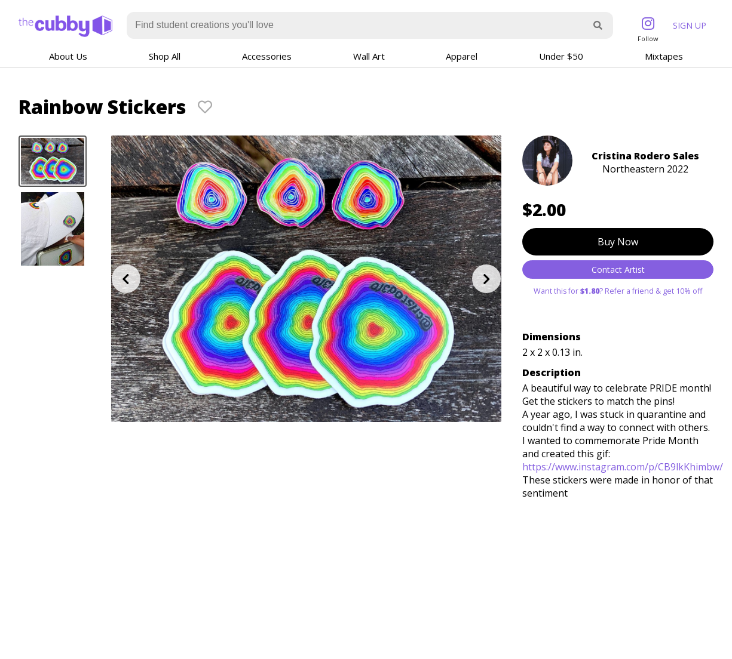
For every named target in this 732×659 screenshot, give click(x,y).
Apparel (461, 56)
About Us (68, 56)
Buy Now (618, 241)
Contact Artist (618, 269)
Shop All (164, 56)
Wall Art (369, 56)
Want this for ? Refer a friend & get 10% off (618, 291)
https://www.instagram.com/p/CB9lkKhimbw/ (622, 466)
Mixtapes (664, 56)
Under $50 (561, 56)
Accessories (267, 56)
